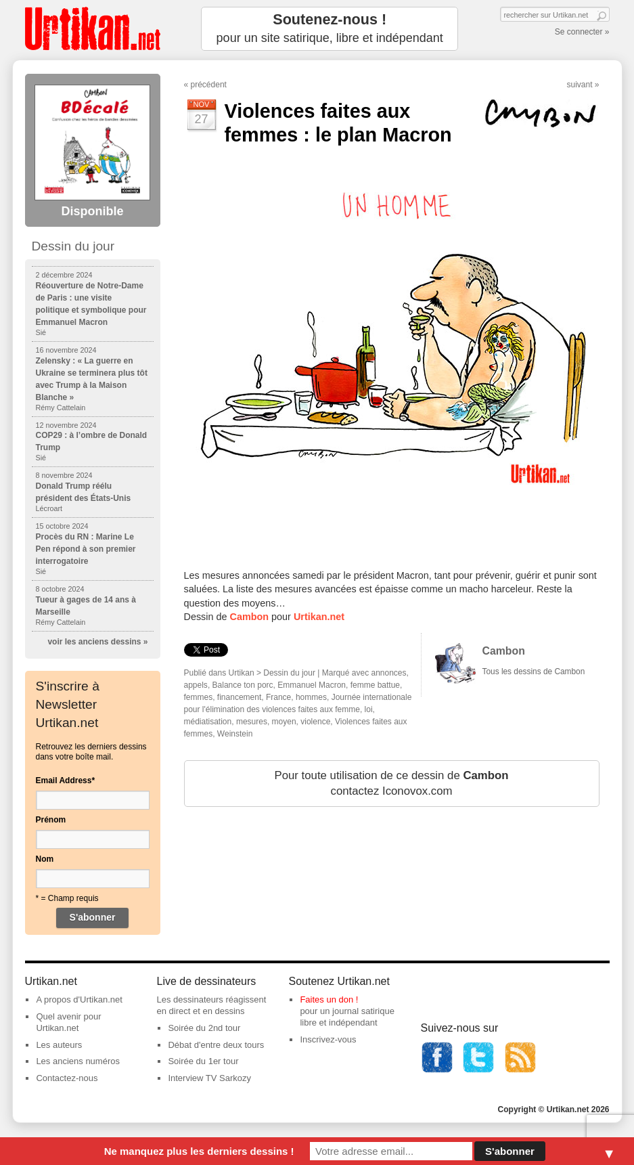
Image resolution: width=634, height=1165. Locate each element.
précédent (209, 84)
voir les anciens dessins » (97, 641)
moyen (284, 721)
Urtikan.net (319, 616)
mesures (251, 721)
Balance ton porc (242, 685)
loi (369, 709)
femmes (198, 697)
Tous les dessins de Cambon (533, 671)
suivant (579, 84)
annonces (389, 673)
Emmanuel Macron (311, 685)
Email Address (65, 780)
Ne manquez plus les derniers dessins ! (199, 1151)
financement (239, 697)
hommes (311, 697)
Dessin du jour (289, 673)
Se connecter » (582, 32)
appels (196, 685)
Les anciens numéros (78, 1061)
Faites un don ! (329, 999)
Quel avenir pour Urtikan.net (68, 1022)
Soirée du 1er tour (203, 1061)
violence (315, 721)
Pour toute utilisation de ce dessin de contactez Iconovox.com (391, 783)
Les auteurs (59, 1045)
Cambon (249, 616)
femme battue (375, 685)
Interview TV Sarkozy (209, 1078)
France (278, 697)
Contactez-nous (66, 1078)
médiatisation (208, 721)
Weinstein (234, 734)
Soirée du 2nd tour (204, 1028)
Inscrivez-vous (328, 1039)
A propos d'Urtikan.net (79, 999)
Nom (45, 859)
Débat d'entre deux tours (216, 1045)
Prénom (51, 820)
